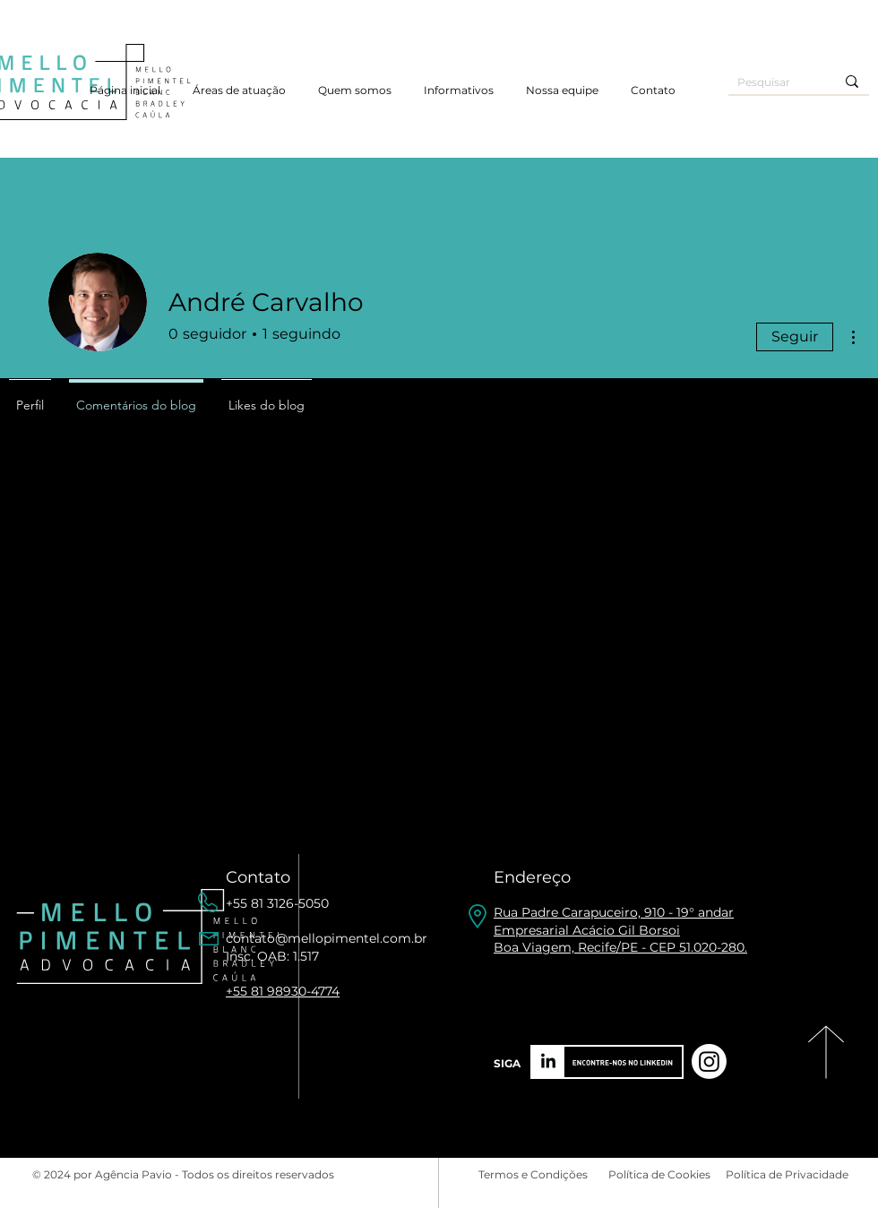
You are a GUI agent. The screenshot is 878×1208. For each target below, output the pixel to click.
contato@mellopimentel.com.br (326, 938)
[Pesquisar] (772, 83)
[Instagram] (709, 1061)
